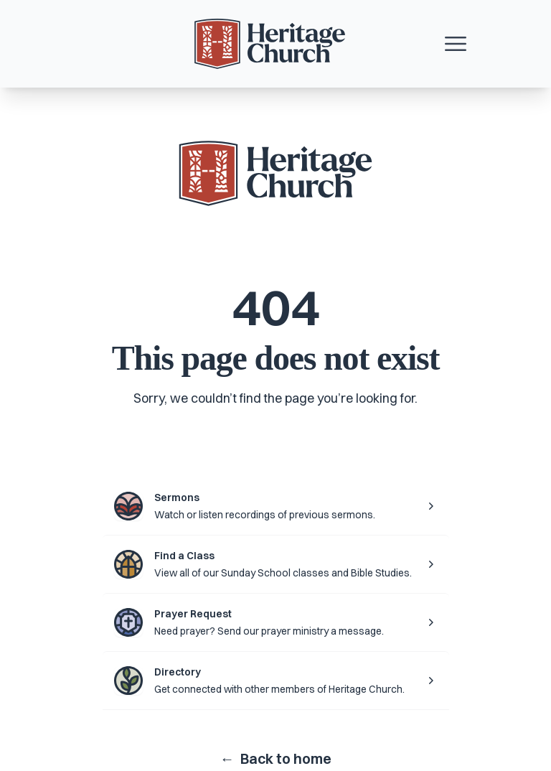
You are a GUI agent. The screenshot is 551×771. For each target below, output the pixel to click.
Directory (177, 671)
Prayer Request (193, 613)
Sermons (176, 497)
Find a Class (184, 555)
